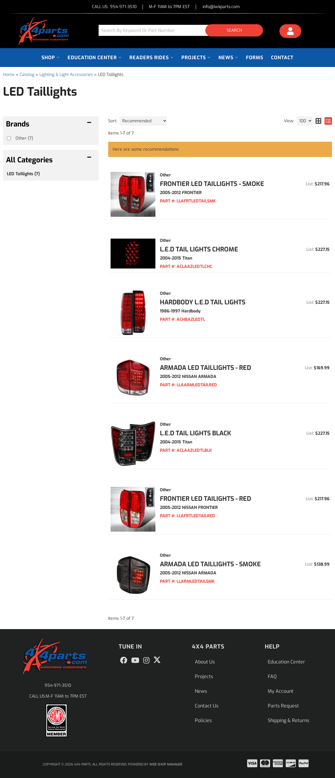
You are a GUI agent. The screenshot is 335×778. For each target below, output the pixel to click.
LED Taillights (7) (23, 174)
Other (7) (24, 138)
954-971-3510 (58, 685)
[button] (183, 30)
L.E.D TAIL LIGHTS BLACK (195, 433)
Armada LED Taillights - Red (205, 368)
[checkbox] (9, 138)
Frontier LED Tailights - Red (205, 499)
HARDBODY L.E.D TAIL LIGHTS (202, 302)
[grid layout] (318, 121)
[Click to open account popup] (290, 32)
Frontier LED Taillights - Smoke (212, 184)
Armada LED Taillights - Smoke (210, 564)
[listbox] (143, 121)
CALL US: (114, 7)
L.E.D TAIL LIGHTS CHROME (199, 249)
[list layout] (328, 121)
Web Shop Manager (165, 764)
